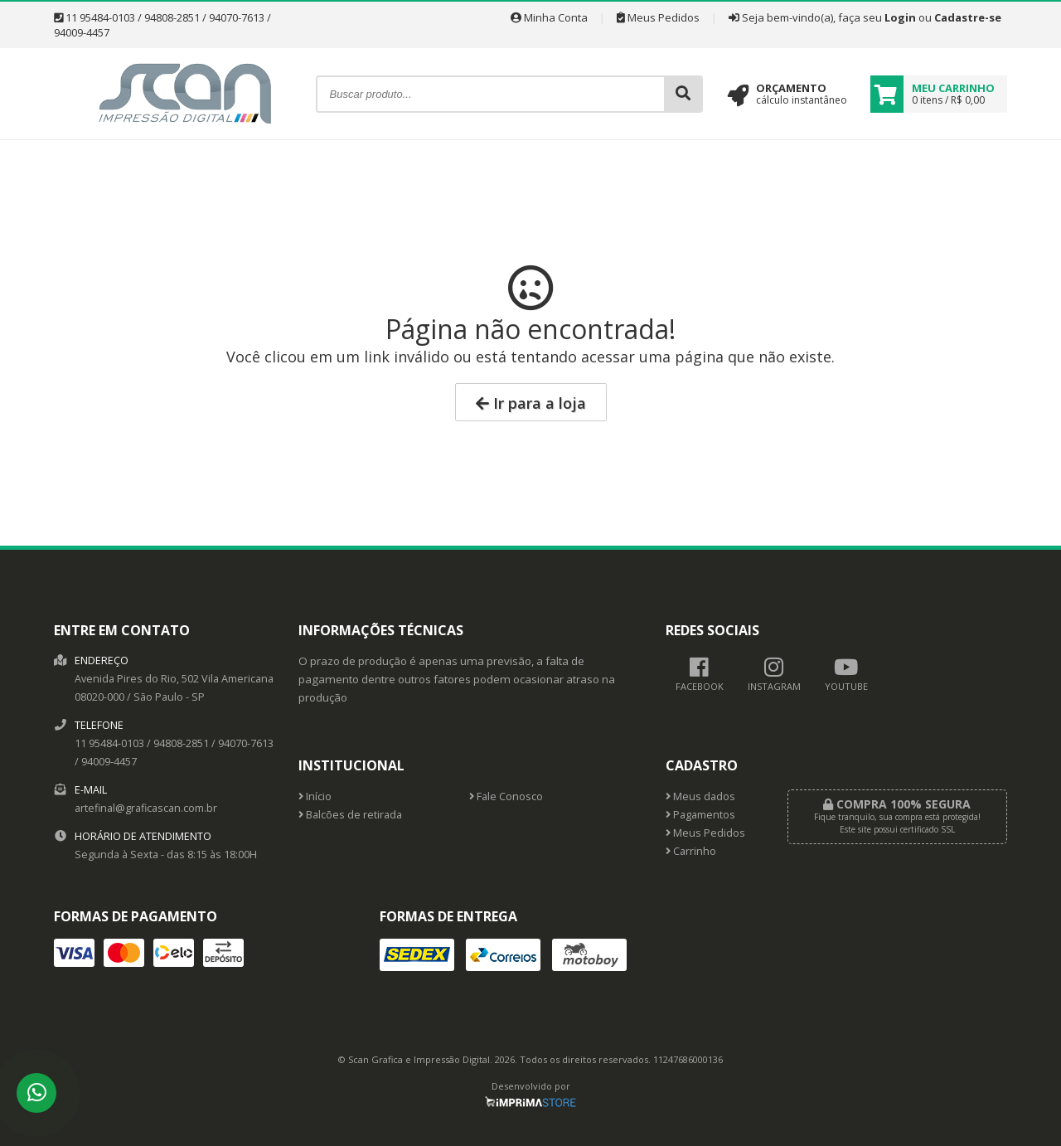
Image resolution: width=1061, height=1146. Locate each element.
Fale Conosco (506, 796)
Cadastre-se (967, 17)
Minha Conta (549, 17)
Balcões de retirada (350, 815)
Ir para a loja (531, 403)
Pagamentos (700, 815)
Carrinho (691, 851)
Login (900, 17)
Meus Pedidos (658, 17)
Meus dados (700, 796)
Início (315, 796)
